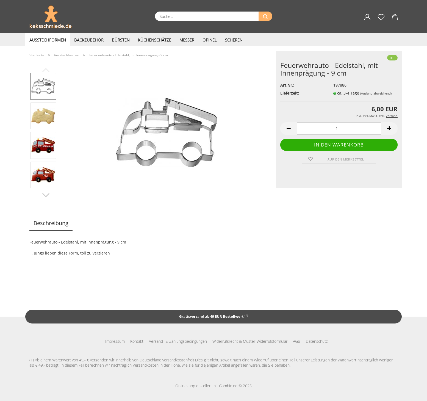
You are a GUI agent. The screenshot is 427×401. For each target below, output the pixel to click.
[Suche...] (265, 16)
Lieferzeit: (289, 93)
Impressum (115, 341)
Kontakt (136, 341)
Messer (186, 40)
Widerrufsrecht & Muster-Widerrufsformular (249, 341)
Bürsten (121, 40)
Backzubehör (89, 40)
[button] (367, 20)
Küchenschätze (154, 40)
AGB (296, 341)
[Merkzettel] (381, 20)
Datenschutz (317, 341)
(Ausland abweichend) (376, 93)
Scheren (234, 40)
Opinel (210, 40)
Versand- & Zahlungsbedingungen (178, 341)
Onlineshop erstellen (193, 385)
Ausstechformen (47, 40)
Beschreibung (51, 223)
